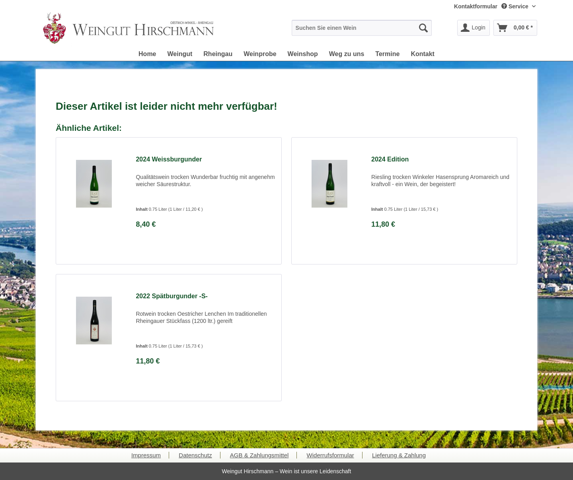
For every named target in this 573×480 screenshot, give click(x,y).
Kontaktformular (475, 6)
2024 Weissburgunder (169, 159)
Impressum (146, 455)
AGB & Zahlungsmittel (259, 455)
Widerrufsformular (330, 455)
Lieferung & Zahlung (399, 455)
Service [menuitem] (515, 6)
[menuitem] (475, 7)
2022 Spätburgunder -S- (171, 296)
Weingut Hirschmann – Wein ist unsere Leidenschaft (286, 471)
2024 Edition (390, 159)
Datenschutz (195, 455)
